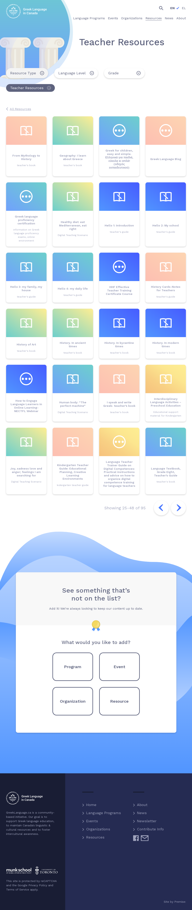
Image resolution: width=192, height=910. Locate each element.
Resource (119, 701)
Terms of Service (17, 889)
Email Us (145, 839)
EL (184, 8)
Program (72, 666)
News (142, 813)
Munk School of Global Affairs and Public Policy (32, 870)
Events (92, 821)
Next (178, 507)
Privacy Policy (37, 885)
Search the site (157, 8)
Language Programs (103, 813)
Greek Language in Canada (26, 11)
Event (119, 666)
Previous (161, 507)
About (142, 805)
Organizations (98, 829)
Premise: (180, 901)
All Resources (20, 109)
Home (91, 805)
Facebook (136, 839)
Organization (73, 701)
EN (172, 8)
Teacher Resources (26, 88)
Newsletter (146, 821)
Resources (95, 837)
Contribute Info (150, 829)
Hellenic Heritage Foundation (23, 854)
